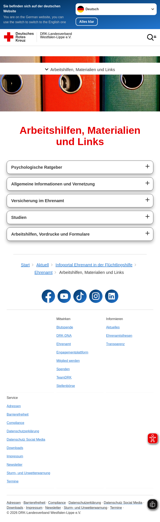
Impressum (15, 456)
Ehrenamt (63, 344)
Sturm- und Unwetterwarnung (28, 473)
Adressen (14, 406)
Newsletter (14, 464)
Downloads (15, 448)
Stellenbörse (65, 386)
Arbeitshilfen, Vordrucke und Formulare (50, 234)
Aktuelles (113, 327)
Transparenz (115, 344)
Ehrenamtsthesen (119, 335)
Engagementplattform (72, 352)
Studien (18, 217)
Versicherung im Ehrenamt (37, 200)
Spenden (63, 369)
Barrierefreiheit (18, 414)
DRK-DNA (64, 335)
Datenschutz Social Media (26, 439)
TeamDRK (64, 377)
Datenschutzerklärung (23, 431)
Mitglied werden (68, 360)
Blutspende (64, 327)
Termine (13, 481)
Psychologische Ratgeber (36, 167)
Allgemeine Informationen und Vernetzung (53, 184)
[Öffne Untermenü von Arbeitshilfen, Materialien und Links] (80, 51)
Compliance (15, 423)
